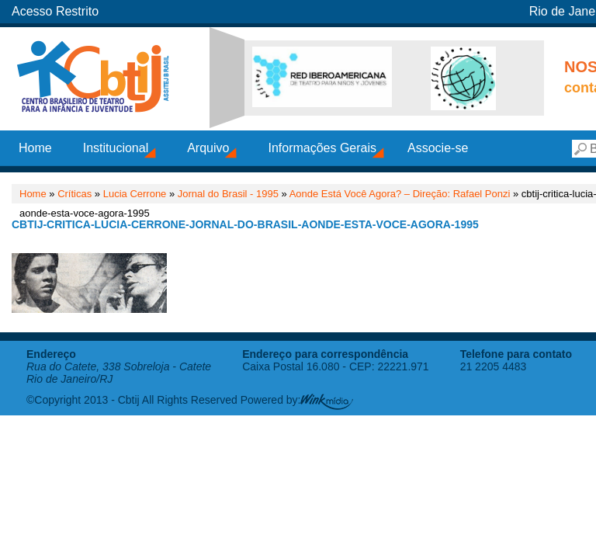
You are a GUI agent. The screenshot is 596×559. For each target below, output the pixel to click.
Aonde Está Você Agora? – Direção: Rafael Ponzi (400, 194)
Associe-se (437, 148)
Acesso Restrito (55, 11)
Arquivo (208, 148)
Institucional (116, 148)
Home (35, 148)
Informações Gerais (322, 148)
